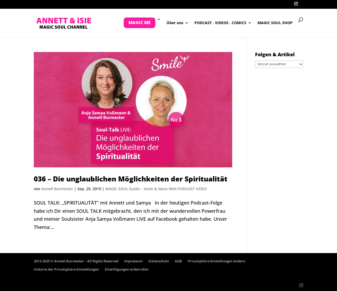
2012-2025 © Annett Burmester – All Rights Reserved (76, 261)
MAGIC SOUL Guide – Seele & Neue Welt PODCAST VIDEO (156, 188)
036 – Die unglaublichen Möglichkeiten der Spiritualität (130, 179)
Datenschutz (158, 261)
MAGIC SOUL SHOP (275, 23)
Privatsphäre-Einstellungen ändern (216, 261)
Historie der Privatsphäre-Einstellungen (66, 269)
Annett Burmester (57, 188)
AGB (178, 261)
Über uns (175, 23)
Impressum (133, 261)
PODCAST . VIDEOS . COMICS (220, 23)
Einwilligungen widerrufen (126, 269)
